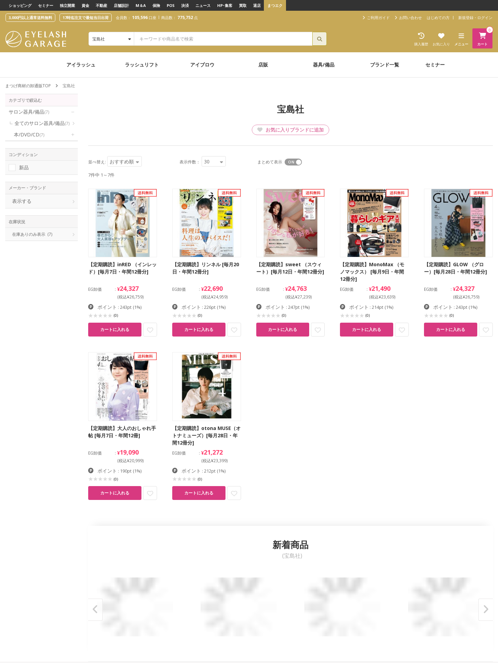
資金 (85, 5)
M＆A (141, 5)
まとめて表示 (269, 162)
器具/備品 (323, 64)
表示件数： (189, 162)
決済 (185, 5)
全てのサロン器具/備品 (42, 123)
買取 (243, 5)
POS (171, 5)
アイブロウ (202, 64)
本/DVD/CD (29, 134)
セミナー (45, 5)
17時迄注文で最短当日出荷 (86, 17)
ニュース (203, 5)
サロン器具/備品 (29, 111)
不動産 (101, 5)
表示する (21, 201)
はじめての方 (438, 17)
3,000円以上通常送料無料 (30, 17)
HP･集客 (224, 5)
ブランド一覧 (384, 64)
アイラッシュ (80, 64)
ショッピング (20, 5)
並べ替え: (97, 162)
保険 (156, 5)
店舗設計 (121, 5)
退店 (257, 5)
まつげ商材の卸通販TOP (28, 86)
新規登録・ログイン (475, 17)
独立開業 (67, 5)
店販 (263, 64)
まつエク (275, 5)
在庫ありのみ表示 (32, 234)
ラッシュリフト (142, 64)
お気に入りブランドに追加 (290, 129)
